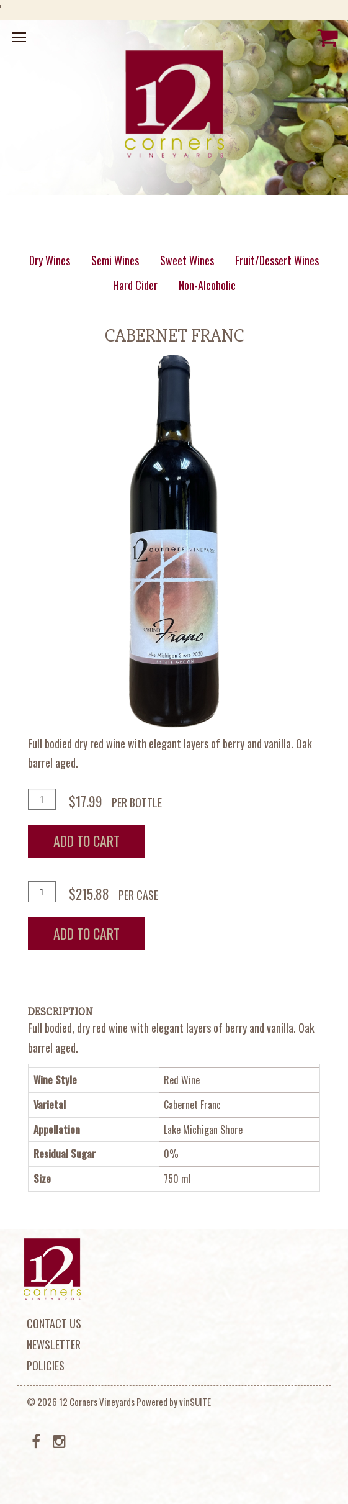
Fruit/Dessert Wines (277, 260)
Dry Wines (49, 260)
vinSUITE (195, 1401)
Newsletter (54, 1344)
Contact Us (54, 1323)
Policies (46, 1365)
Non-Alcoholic (207, 285)
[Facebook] (36, 1440)
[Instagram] (59, 1440)
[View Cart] (327, 37)
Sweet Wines (187, 260)
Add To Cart (86, 841)
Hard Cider (135, 285)
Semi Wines (115, 260)
